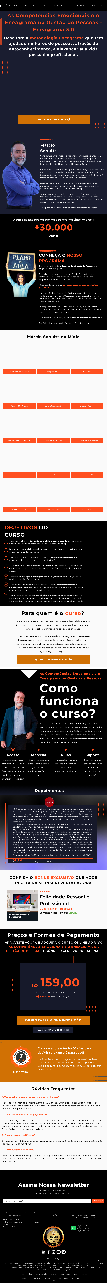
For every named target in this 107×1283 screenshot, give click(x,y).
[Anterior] (11, 832)
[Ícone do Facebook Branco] (48, 1252)
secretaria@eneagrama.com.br (83, 1215)
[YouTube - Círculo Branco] (58, 1252)
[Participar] (98, 1201)
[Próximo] (96, 832)
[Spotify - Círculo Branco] (63, 1252)
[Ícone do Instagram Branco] (53, 1252)
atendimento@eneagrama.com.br (84, 1217)
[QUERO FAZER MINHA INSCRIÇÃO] (54, 119)
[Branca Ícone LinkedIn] (43, 1252)
